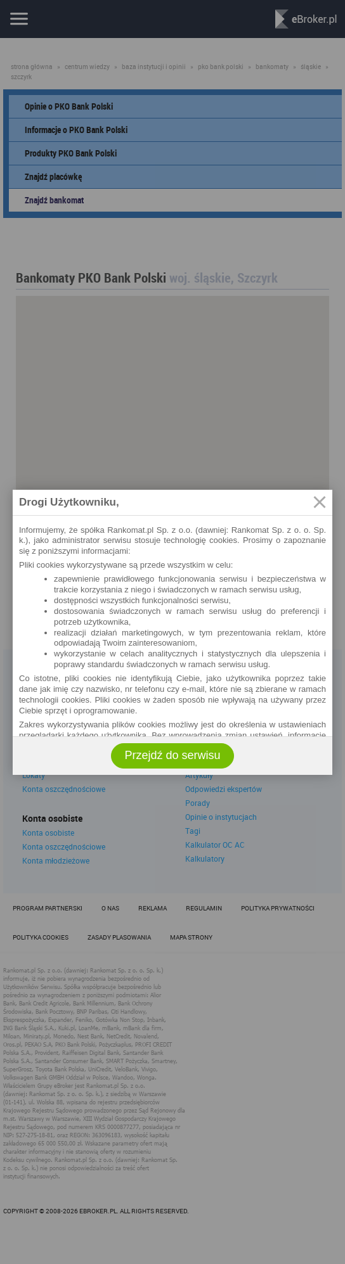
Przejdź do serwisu (172, 755)
